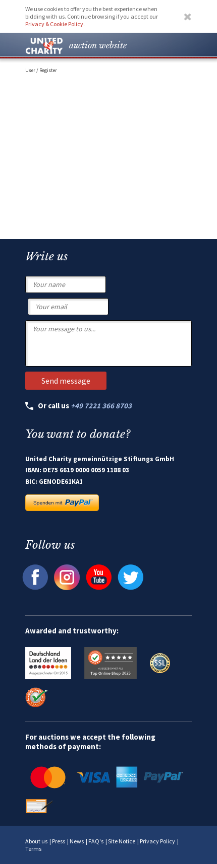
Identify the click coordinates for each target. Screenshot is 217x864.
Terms (33, 848)
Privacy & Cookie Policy (54, 24)
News (77, 841)
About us (36, 841)
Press (58, 841)
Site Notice (121, 841)
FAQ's (95, 841)
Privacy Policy (157, 841)
